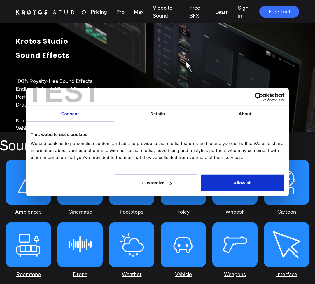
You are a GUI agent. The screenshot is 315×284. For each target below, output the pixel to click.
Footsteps (132, 211)
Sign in (243, 11)
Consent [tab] (70, 113)
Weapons (235, 274)
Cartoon (286, 211)
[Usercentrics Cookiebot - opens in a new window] (258, 96)
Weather (132, 274)
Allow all (242, 182)
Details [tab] (157, 113)
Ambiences (28, 211)
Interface (286, 274)
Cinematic (80, 211)
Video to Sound (162, 11)
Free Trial (279, 11)
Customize (157, 182)
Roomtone (28, 274)
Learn (222, 11)
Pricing (99, 11)
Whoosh (235, 211)
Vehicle (183, 274)
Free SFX (195, 11)
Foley (183, 211)
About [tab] (245, 113)
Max (139, 11)
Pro (120, 11)
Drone (80, 274)
